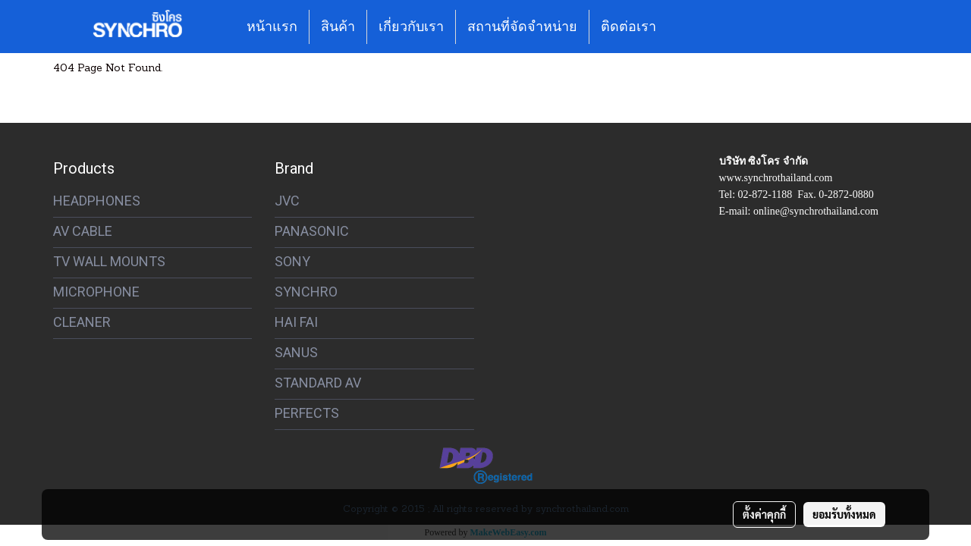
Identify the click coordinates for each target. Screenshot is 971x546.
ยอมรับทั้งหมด (844, 514)
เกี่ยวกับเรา (411, 26)
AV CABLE (82, 231)
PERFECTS (307, 413)
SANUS (296, 352)
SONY (292, 261)
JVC (287, 201)
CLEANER (82, 322)
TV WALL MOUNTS (109, 261)
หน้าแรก (272, 26)
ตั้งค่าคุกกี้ (764, 514)
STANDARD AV (318, 383)
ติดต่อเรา (628, 26)
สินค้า (338, 26)
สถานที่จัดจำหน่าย (522, 26)
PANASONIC (312, 231)
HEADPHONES (96, 201)
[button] (681, 26)
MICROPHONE (96, 292)
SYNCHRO (306, 292)
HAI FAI (296, 322)
